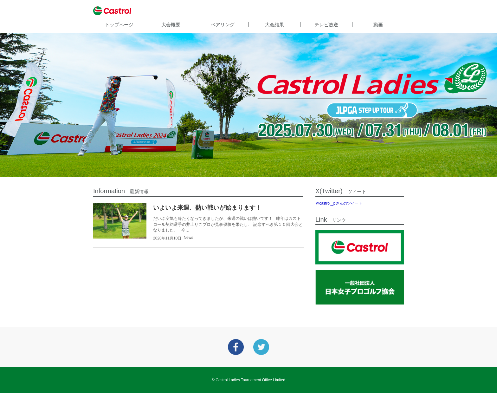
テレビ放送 (326, 24)
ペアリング (223, 24)
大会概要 (170, 24)
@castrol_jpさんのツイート (338, 203)
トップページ (119, 24)
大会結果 (274, 24)
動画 (378, 24)
